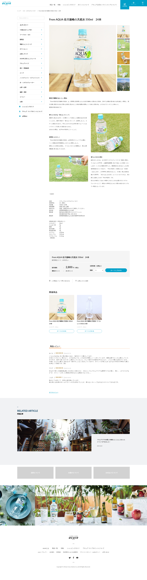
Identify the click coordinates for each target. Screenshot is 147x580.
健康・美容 (23, 92)
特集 (59, 5)
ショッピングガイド (69, 5)
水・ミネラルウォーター (27, 82)
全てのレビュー (53, 392)
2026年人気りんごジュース (28, 58)
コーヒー (22, 97)
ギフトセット (24, 49)
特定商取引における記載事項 (70, 552)
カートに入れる (116, 270)
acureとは (46, 548)
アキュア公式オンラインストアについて (104, 5)
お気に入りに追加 (83, 281)
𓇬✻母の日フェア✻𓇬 (26, 30)
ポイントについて (83, 5)
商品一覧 (52, 5)
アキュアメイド (24, 63)
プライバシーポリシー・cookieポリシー (90, 552)
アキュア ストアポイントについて (32, 111)
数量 (91, 270)
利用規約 (58, 552)
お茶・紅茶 (23, 87)
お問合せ (24, 116)
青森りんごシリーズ (26, 44)
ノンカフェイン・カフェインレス (29, 78)
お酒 (21, 101)
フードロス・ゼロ (25, 34)
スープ (22, 73)
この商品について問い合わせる (60, 281)
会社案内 (52, 552)
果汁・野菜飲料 (24, 68)
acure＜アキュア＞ (42, 552)
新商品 (22, 39)
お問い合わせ (105, 552)
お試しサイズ (24, 54)
